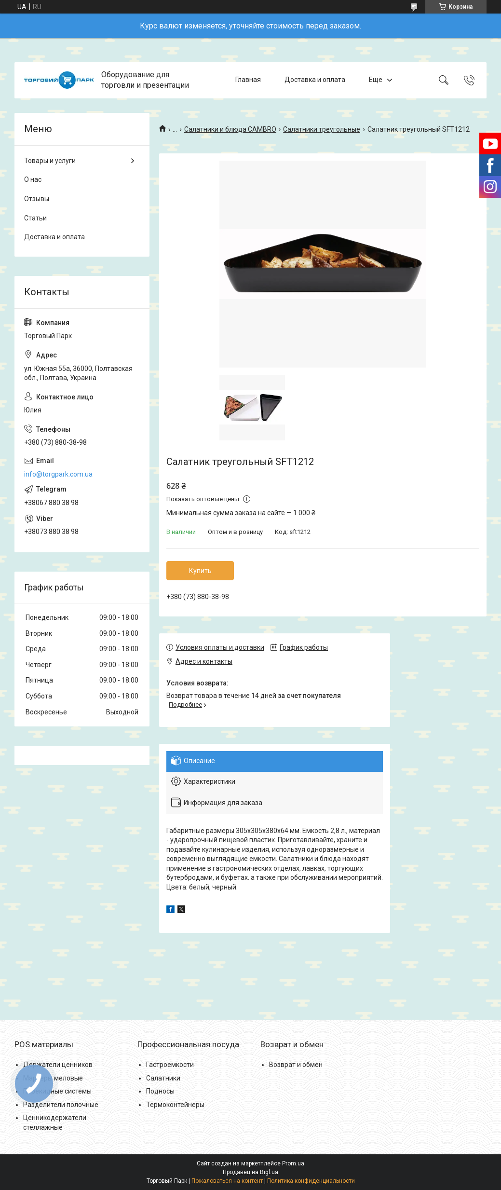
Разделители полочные (60, 1104)
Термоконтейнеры (175, 1104)
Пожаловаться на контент (227, 1180)
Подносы (160, 1091)
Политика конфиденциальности (311, 1180)
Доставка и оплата (314, 80)
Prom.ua (293, 1163)
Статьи (35, 218)
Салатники (163, 1078)
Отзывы (36, 199)
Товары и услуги (50, 160)
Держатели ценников (58, 1064)
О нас (32, 179)
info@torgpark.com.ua (58, 474)
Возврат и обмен (296, 1064)
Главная (248, 80)
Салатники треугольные (321, 129)
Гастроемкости (170, 1064)
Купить (200, 570)
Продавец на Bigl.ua (250, 1172)
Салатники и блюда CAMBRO (230, 129)
